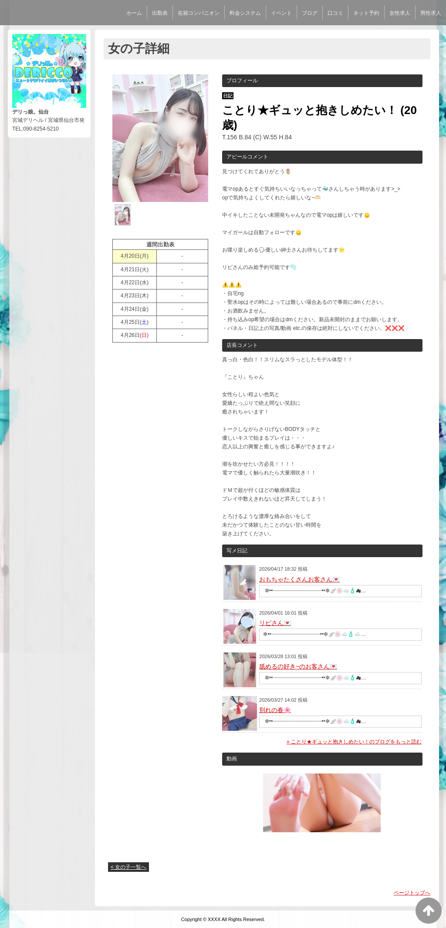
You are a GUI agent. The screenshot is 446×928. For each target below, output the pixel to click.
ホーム (134, 13)
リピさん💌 (275, 622)
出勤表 (160, 13)
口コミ (335, 13)
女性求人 (399, 13)
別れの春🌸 (275, 709)
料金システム (245, 13)
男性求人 (430, 13)
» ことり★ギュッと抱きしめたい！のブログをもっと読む (354, 742)
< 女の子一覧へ (128, 867)
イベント (281, 13)
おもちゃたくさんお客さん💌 (299, 579)
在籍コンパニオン (199, 13)
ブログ (310, 13)
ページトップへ (412, 893)
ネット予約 (366, 13)
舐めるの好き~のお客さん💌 (298, 666)
